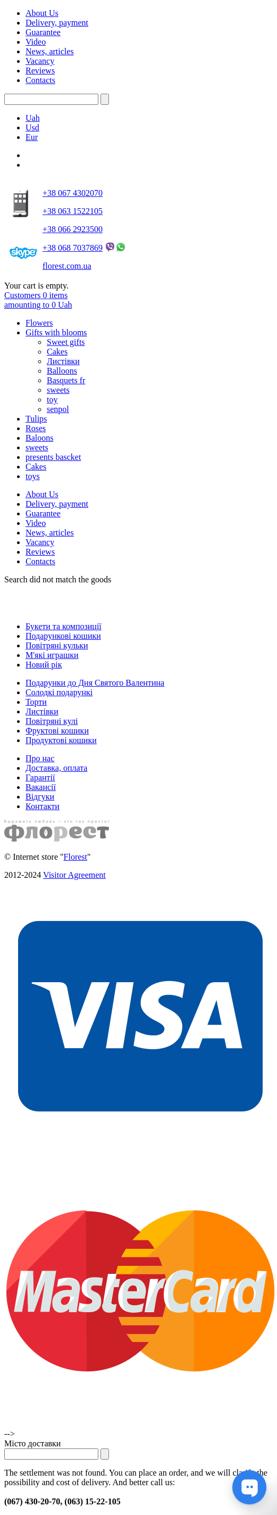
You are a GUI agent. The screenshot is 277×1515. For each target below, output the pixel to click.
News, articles (50, 51)
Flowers (39, 322)
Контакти (43, 806)
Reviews (40, 70)
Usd (32, 127)
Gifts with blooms (56, 332)
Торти (36, 701)
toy (52, 399)
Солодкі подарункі (59, 692)
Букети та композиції (64, 626)
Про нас (40, 758)
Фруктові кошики (57, 730)
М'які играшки (52, 655)
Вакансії (41, 787)
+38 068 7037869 (73, 247)
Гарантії (40, 777)
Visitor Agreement (74, 874)
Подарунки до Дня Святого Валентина (95, 682)
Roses (36, 428)
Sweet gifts (66, 342)
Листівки (63, 361)
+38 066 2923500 (73, 229)
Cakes (57, 351)
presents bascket (53, 457)
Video (36, 41)
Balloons (62, 370)
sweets (58, 389)
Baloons (39, 437)
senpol (58, 409)
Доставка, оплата (56, 767)
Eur (32, 137)
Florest (75, 856)
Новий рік (44, 664)
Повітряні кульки (57, 645)
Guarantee (43, 32)
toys (33, 476)
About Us (42, 13)
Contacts (40, 80)
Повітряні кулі (52, 721)
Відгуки (40, 796)
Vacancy (40, 60)
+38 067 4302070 (73, 192)
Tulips (36, 418)
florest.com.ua (67, 265)
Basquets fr (66, 380)
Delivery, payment (57, 22)
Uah (33, 117)
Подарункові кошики (63, 635)
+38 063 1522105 (73, 211)
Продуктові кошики (61, 740)
